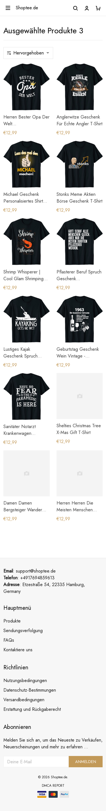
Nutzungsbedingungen (25, 680)
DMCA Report (53, 785)
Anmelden (85, 761)
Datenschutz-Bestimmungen (29, 690)
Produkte (12, 621)
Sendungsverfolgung (23, 630)
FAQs (8, 640)
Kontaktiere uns (18, 649)
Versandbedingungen (23, 699)
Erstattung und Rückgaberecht (32, 709)
